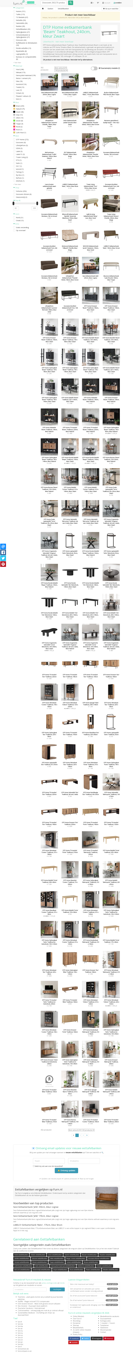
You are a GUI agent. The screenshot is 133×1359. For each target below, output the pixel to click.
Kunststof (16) (21, 84)
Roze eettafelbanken (76, 1270)
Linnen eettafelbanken (74, 1262)
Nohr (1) (19, 163)
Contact (103, 1332)
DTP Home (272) (22, 139)
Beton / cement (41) (23, 78)
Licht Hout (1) (21, 132)
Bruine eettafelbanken (91, 1262)
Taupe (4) (19, 124)
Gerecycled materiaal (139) (26, 75)
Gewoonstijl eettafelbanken (41, 1270)
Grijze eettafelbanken (60, 1270)
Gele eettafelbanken (41, 1266)
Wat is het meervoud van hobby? (94, 1284)
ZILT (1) (19, 166)
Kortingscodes (105, 1321)
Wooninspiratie (105, 1330)
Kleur (16, 102)
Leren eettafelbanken (55, 1255)
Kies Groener (22, 1306)
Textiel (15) (20, 87)
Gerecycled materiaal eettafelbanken (63, 1266)
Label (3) (19, 151)
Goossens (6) (21, 142)
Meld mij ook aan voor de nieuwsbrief (48, 1166)
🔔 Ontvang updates (66, 1170)
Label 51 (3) (20, 154)
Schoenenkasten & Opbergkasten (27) (23, 36)
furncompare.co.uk (25, 1351)
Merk (16, 136)
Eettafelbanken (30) (23, 29)
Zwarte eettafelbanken (72, 1255)
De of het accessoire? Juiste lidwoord (94, 1296)
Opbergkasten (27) (23, 32)
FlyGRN (20, 1301)
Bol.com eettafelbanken (22, 1270)
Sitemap (76, 1325)
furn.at (20, 1328)
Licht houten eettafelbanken (23, 1266)
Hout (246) (20, 69)
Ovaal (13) (20, 220)
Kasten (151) (20, 11)
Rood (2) (19, 127)
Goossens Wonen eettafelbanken (99, 1258)
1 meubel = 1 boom (107, 1323)
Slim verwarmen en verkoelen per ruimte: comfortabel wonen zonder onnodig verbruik (94, 1290)
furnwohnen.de (23, 1349)
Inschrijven (57, 1289)
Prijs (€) (16, 200)
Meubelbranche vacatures (109, 1316)
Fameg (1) (20, 172)
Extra (16, 224)
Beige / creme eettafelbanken (75, 1258)
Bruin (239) (20, 106)
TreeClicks (21, 1297)
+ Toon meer (17, 63)
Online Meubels (78, 1316)
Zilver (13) (19, 118)
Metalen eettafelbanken (110, 1270)
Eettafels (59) (21, 20)
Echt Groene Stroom (25, 1304)
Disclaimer (76, 1323)
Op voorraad (20, 230)
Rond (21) (19, 217)
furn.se (20, 1335)
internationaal (40, 1308)
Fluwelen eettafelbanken (107, 1255)
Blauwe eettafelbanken (89, 1255)
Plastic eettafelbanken (93, 1270)
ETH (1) (19, 160)
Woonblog (76, 1321)
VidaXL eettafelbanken (38, 1255)
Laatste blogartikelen (78, 1279)
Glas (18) (19, 81)
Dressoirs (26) (21, 40)
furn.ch (20, 1337)
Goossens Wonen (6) (24, 194)
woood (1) (20, 169)
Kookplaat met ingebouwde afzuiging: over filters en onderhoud (94, 1306)
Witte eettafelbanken (56, 1258)
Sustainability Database (26, 1313)
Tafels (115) (20, 14)
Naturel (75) (20, 109)
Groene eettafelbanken (22, 1262)
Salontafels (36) (22, 23)
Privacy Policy (77, 1334)
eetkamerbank (78, 27)
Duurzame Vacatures (25, 1308)
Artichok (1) (20, 181)
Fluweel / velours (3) (23, 96)
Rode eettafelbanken (21, 1255)
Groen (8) (19, 121)
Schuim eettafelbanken (39, 1262)
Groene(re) (30, 2)
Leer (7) (19, 90)
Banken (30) (20, 26)
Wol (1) (18, 99)
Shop (16, 188)
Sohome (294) (21, 191)
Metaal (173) (20, 72)
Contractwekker (23, 1310)
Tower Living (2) (22, 157)
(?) (119, 68)
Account (106, 3)
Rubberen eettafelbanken (86, 1266)
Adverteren (104, 1328)
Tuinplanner (104, 1325)
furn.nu (20, 1331)
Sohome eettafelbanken (39, 1258)
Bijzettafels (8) (21, 51)
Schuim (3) (20, 93)
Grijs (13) (19, 115)
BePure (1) (20, 178)
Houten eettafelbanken (104, 1266)
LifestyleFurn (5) (22, 145)
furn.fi (20, 1346)
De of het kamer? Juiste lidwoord (94, 1300)
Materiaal (17, 66)
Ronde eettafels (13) (23, 48)
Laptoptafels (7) (22, 54)
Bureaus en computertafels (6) (26, 58)
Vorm (16, 214)
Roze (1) (19, 130)
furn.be (20, 1324)
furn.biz (20, 1344)
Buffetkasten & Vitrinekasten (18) (26, 44)
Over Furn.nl (77, 1319)
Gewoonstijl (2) (21, 197)
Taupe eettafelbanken (57, 1262)
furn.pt (20, 1342)
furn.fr (20, 1322)
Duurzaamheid (105, 1319)
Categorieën (18, 8)
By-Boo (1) (20, 175)
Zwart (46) (20, 112)
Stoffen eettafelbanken (22, 1258)
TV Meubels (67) (22, 17)
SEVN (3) (19, 148)
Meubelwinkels (78, 1328)
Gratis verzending (22, 227)
